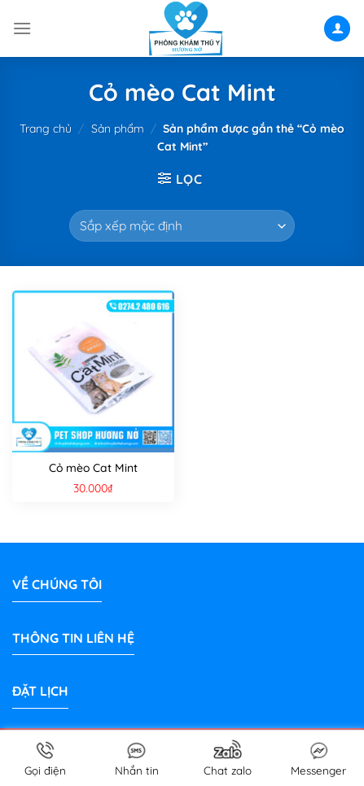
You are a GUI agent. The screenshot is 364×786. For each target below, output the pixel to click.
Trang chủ (46, 128)
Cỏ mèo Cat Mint (93, 468)
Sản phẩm (117, 128)
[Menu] (22, 28)
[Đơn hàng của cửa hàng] (181, 226)
